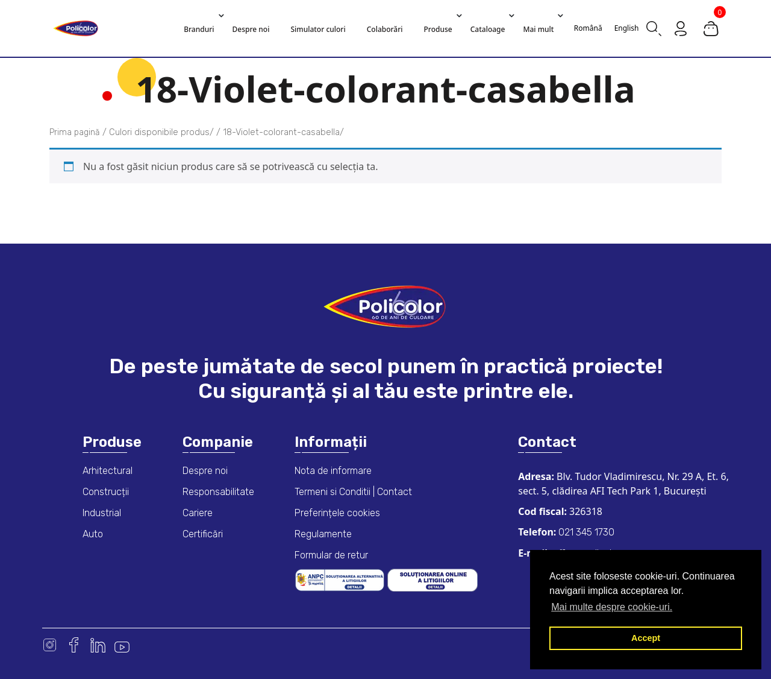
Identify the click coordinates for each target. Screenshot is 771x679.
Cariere (198, 513)
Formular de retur (331, 555)
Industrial (102, 513)
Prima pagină (74, 132)
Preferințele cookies (337, 513)
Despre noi (205, 470)
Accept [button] (645, 638)
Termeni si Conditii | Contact (353, 491)
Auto (93, 534)
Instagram (49, 644)
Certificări (203, 534)
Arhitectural (108, 470)
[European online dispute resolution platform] (432, 579)
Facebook (73, 644)
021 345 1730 (585, 532)
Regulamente (323, 534)
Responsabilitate (218, 491)
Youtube (122, 644)
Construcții (106, 491)
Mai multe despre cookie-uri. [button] (611, 607)
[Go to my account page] (681, 27)
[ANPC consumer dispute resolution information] (341, 579)
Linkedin (97, 644)
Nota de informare (333, 470)
